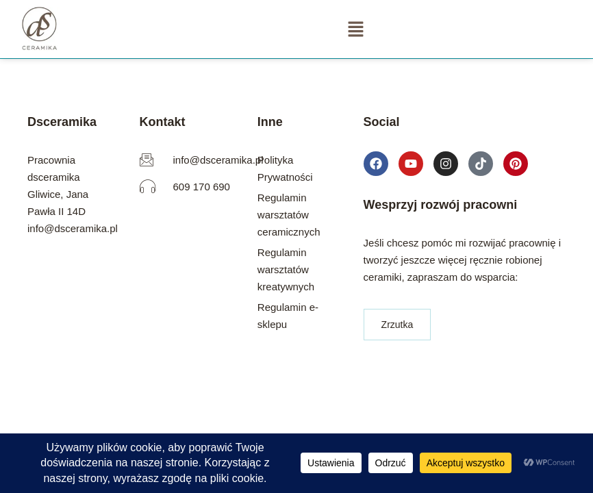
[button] (355, 28)
